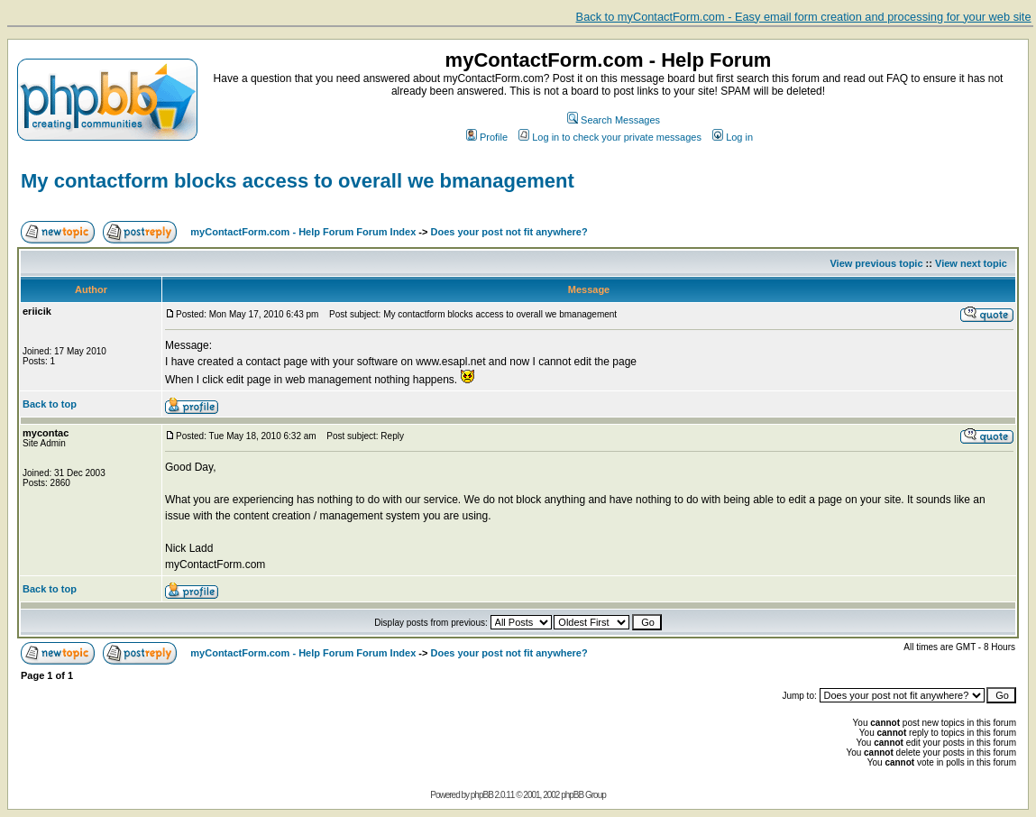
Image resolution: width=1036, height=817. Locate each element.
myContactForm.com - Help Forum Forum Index (303, 231)
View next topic (971, 263)
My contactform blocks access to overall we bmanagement (297, 181)
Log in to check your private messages (609, 137)
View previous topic (876, 263)
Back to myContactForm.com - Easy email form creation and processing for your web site (803, 16)
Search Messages (613, 120)
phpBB (482, 795)
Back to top (50, 404)
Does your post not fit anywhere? (509, 231)
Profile (487, 137)
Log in (732, 137)
